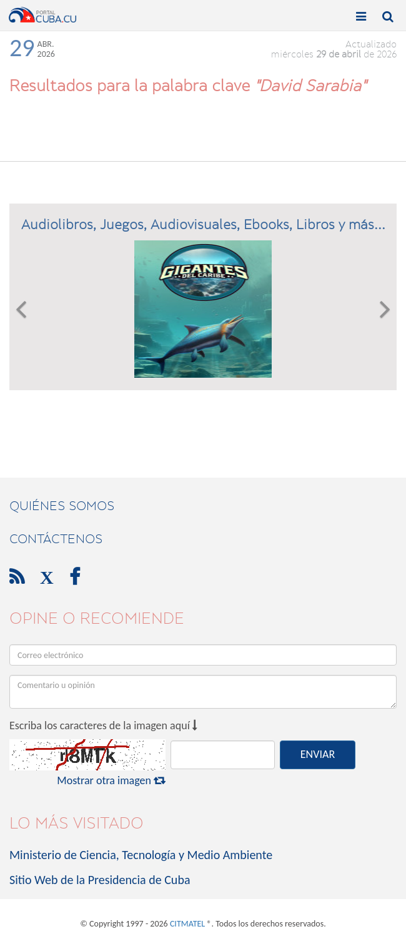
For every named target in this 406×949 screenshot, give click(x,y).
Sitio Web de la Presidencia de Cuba (99, 879)
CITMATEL (187, 923)
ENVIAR (317, 754)
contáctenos (55, 539)
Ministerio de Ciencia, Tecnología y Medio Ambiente (140, 854)
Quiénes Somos (61, 506)
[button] (21, 309)
